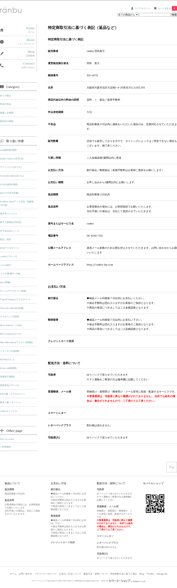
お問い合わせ (25, 573)
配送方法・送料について (96, 573)
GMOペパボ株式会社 (75, 581)
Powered (123, 581)
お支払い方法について (70, 573)
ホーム (13, 573)
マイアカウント (142, 8)
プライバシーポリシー (45, 573)
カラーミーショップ (38, 581)
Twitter (150, 573)
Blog (141, 573)
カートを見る (167, 8)
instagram (162, 573)
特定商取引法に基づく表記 (123, 573)
